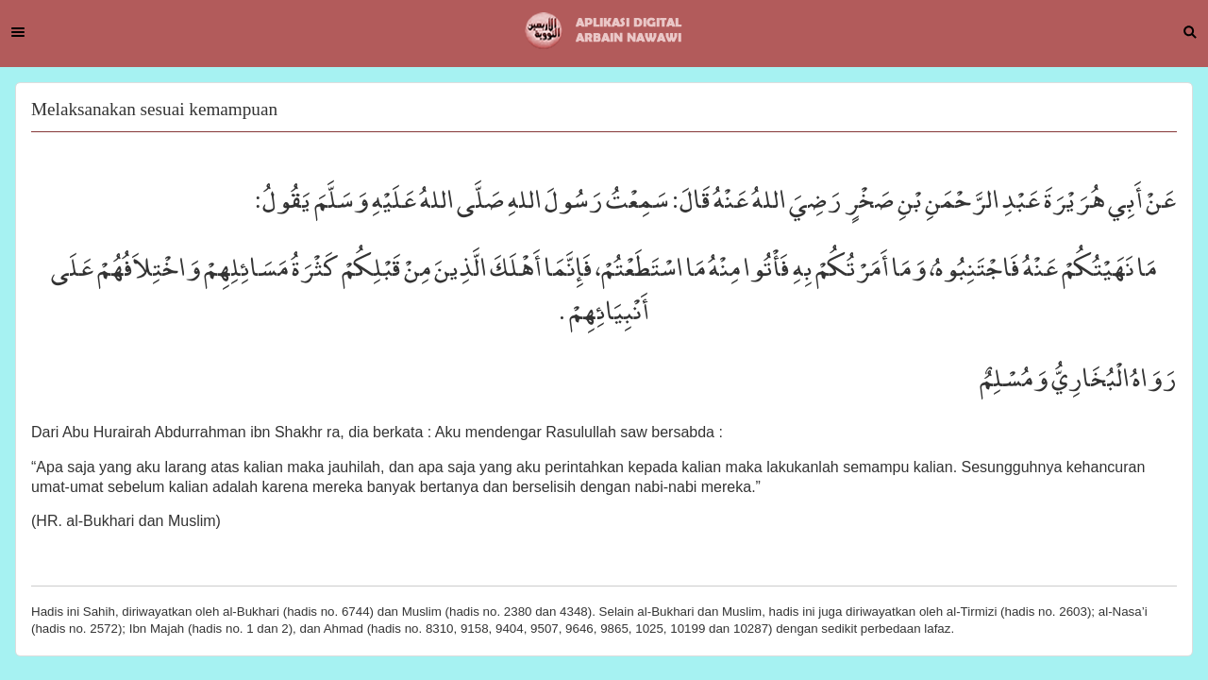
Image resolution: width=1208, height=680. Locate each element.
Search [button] (1190, 32)
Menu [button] (18, 32)
